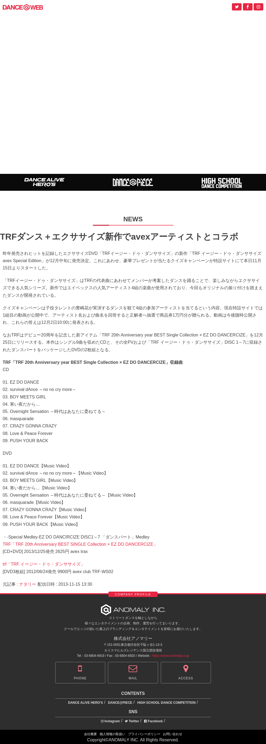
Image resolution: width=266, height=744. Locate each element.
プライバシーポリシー (144, 734)
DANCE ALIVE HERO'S (85, 703)
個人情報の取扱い (112, 734)
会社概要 (90, 734)
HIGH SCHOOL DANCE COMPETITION (166, 703)
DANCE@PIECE (120, 703)
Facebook (153, 721)
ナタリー (27, 584)
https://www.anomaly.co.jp (170, 656)
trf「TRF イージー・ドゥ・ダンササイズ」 (44, 564)
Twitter (132, 721)
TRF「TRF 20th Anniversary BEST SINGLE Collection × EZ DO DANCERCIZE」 (80, 544)
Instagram (110, 721)
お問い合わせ (172, 734)
